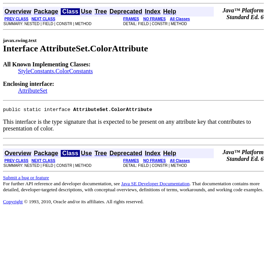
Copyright (13, 203)
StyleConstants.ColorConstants (55, 71)
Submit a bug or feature (26, 179)
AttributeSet (32, 90)
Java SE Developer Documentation (155, 185)
